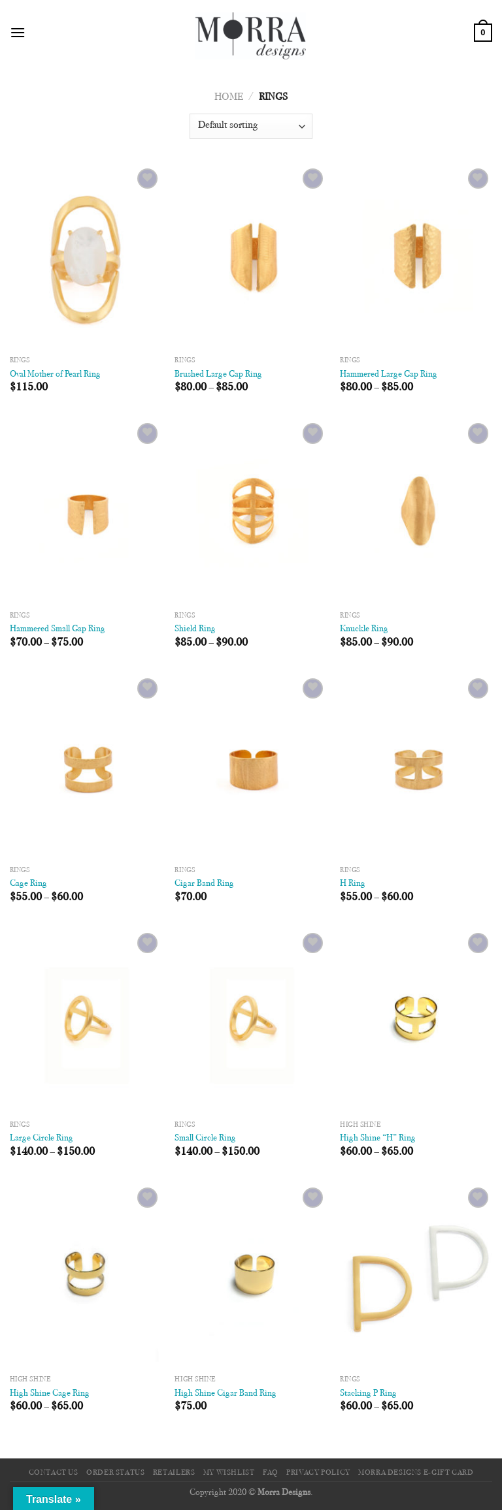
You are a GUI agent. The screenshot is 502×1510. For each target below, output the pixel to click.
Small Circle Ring (205, 1138)
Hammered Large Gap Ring (388, 374)
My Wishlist (229, 1473)
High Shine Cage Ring (50, 1393)
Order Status (115, 1473)
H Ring (352, 884)
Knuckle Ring (364, 629)
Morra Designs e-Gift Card (415, 1473)
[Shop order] (251, 126)
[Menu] (17, 32)
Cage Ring (28, 884)
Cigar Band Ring (204, 884)
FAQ (270, 1473)
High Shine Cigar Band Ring (225, 1393)
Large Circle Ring (41, 1138)
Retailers (174, 1473)
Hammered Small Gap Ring (57, 629)
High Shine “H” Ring (378, 1138)
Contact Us (53, 1473)
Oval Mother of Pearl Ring (55, 374)
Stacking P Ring (368, 1393)
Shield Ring (195, 629)
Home (228, 97)
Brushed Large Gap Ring (218, 374)
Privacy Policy (318, 1473)
